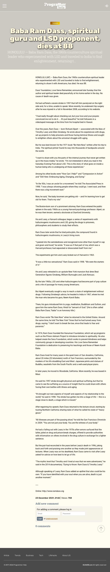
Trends (55, 23)
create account (52, 519)
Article (6, 555)
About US (66, 555)
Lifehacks (53, 555)
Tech (41, 555)
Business (30, 555)
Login (40, 519)
